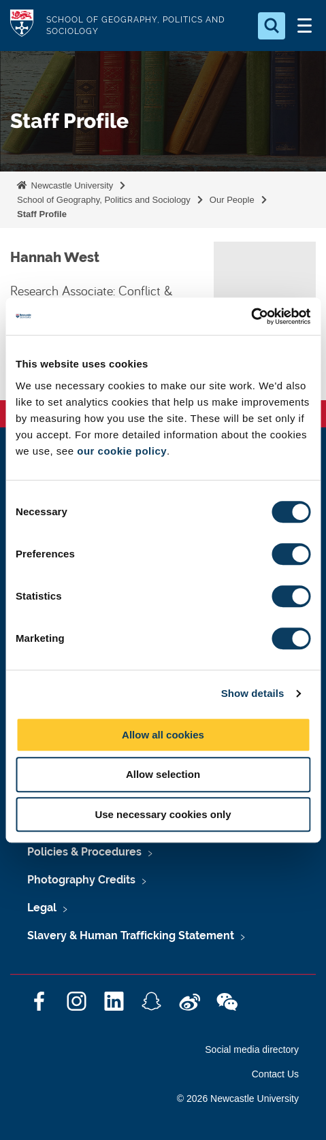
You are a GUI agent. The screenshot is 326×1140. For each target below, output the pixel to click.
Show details (252, 693)
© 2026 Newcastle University (238, 1098)
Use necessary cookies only (163, 814)
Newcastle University (71, 185)
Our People (232, 200)
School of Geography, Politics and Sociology (104, 200)
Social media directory (252, 1049)
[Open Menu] (304, 25)
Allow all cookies (163, 734)
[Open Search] (271, 25)
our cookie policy (122, 451)
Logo (21, 26)
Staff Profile (42, 214)
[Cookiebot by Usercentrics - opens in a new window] (250, 316)
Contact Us (275, 1074)
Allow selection (163, 774)
